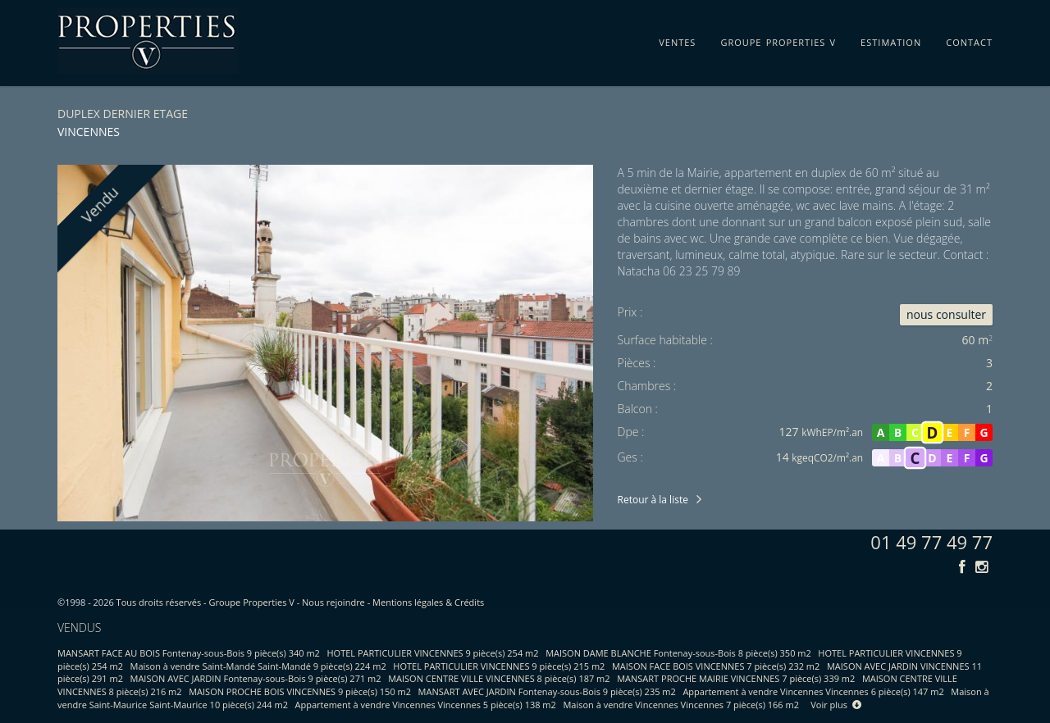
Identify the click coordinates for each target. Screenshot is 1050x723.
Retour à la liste (653, 500)
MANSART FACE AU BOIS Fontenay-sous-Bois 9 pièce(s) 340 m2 (188, 653)
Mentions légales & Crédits (428, 602)
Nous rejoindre (333, 602)
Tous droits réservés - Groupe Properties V (205, 602)
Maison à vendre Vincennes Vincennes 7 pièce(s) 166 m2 (681, 704)
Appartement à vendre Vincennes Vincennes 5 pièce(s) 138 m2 (425, 704)
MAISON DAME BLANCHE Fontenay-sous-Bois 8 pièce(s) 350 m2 (678, 653)
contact (969, 39)
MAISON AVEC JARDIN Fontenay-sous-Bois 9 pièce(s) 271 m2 (255, 678)
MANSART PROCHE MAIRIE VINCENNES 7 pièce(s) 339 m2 (736, 678)
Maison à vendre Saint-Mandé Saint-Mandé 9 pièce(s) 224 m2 (258, 666)
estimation (891, 39)
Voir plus (835, 704)
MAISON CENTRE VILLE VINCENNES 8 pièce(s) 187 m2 (498, 678)
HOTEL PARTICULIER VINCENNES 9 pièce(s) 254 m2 (433, 653)
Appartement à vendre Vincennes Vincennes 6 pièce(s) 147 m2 (812, 691)
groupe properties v (778, 39)
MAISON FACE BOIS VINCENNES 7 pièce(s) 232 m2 (715, 666)
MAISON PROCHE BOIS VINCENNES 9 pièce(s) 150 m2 (300, 691)
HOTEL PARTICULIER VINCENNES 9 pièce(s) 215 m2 (499, 666)
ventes (677, 39)
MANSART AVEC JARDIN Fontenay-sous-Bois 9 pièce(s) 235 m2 (547, 691)
